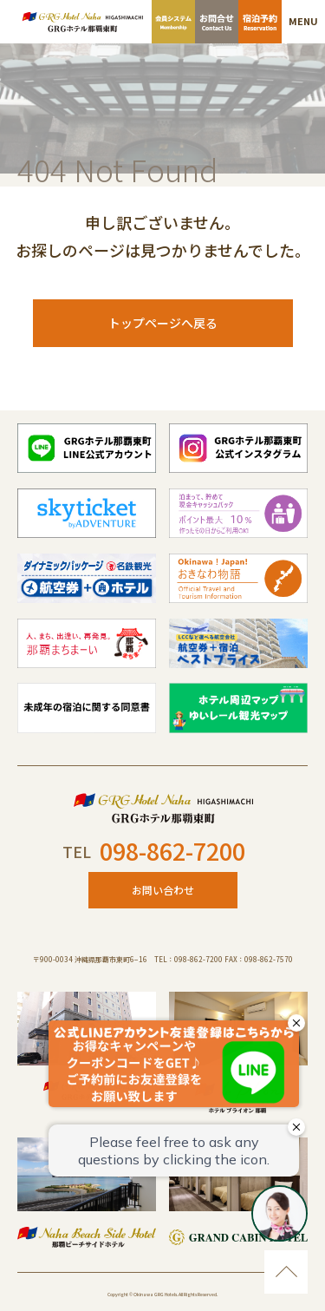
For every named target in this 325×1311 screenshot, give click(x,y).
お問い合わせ (163, 889)
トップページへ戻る (163, 322)
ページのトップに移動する (286, 1272)
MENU (303, 21)
